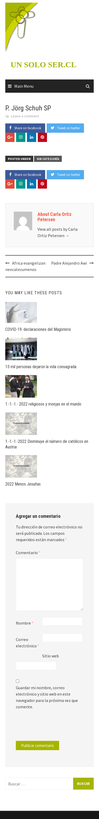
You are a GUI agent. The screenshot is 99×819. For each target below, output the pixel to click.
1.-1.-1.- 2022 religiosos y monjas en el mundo (43, 404)
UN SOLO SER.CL (43, 64)
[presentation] (52, 728)
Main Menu (24, 86)
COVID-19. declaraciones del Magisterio (38, 329)
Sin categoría (48, 159)
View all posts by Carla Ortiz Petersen (57, 232)
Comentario (28, 552)
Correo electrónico (27, 642)
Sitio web (50, 655)
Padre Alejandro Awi (69, 263)
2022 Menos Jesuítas (23, 484)
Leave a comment (25, 116)
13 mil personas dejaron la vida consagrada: (41, 366)
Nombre (25, 623)
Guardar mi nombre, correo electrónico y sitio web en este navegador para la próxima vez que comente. (47, 697)
